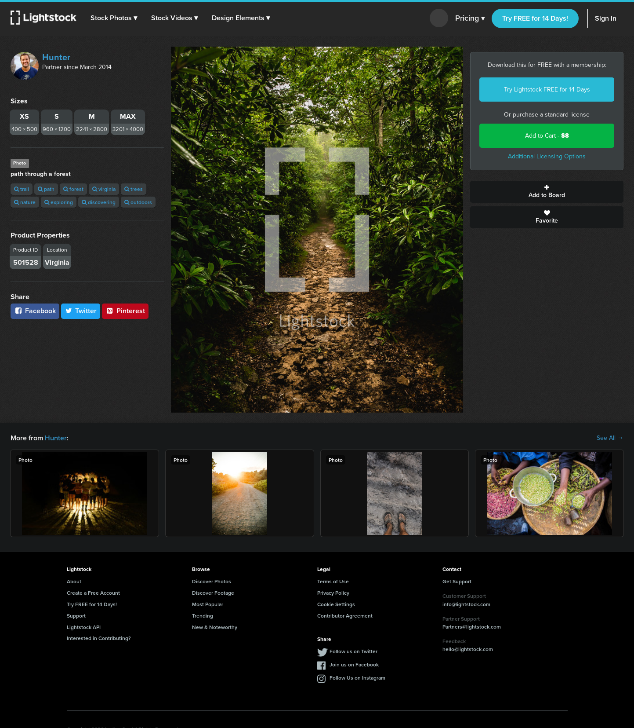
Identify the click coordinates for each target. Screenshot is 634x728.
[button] (114, 18)
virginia (104, 189)
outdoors (138, 202)
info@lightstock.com (466, 604)
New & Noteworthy (214, 627)
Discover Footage (213, 592)
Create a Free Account (93, 592)
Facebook (35, 311)
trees (133, 189)
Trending (202, 615)
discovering (99, 202)
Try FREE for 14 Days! (535, 18)
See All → (610, 438)
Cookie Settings (336, 604)
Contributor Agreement (345, 615)
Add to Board (547, 191)
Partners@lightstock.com (471, 626)
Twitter (81, 311)
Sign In (605, 18)
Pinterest (125, 311)
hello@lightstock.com (467, 649)
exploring (58, 202)
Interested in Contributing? (99, 638)
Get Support (456, 581)
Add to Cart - (547, 135)
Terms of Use (333, 581)
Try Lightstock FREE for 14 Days (547, 89)
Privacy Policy (333, 592)
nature (25, 202)
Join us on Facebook (354, 664)
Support (76, 615)
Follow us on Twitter (353, 651)
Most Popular (207, 604)
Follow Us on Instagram (357, 677)
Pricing (470, 18)
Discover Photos (211, 581)
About (74, 581)
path (46, 189)
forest (73, 189)
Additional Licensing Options (547, 156)
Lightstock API (84, 627)
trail (21, 189)
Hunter (56, 57)
